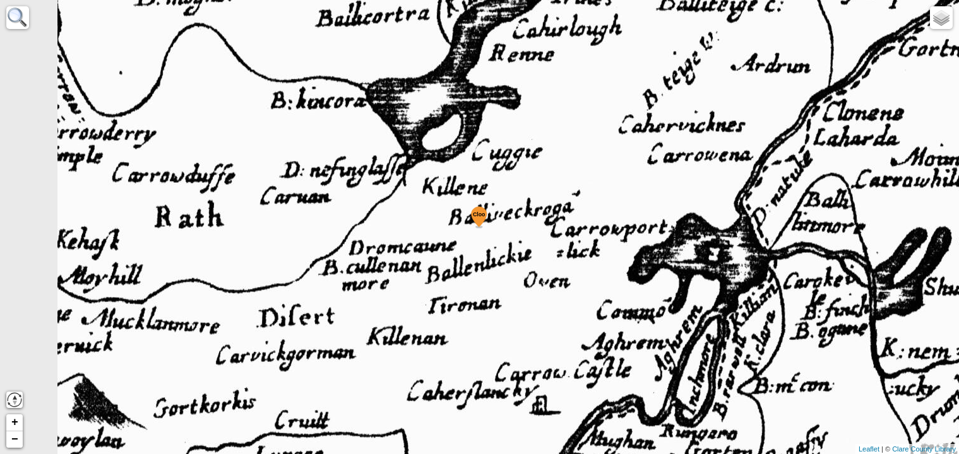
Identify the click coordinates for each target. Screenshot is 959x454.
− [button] (14, 439)
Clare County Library (924, 449)
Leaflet (869, 449)
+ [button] (14, 422)
